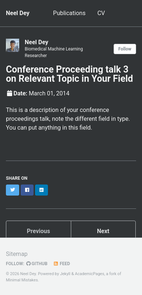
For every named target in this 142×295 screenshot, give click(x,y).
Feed (61, 263)
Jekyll (65, 273)
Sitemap (17, 253)
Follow (124, 49)
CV (101, 13)
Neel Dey (18, 13)
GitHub (37, 263)
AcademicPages (89, 273)
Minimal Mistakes (22, 280)
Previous (38, 231)
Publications (69, 13)
